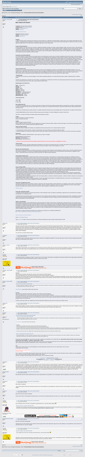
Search (11, 10)
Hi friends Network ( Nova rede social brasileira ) (34, 12)
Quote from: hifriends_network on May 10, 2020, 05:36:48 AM (25, 315)
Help (8, 10)
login (12, 6)
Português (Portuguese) (15, 12)
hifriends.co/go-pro (19, 188)
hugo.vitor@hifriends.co (27, 27)
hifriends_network (6, 19)
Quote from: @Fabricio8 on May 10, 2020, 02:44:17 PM (24, 333)
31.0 (15, 8)
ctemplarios (5, 381)
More (20, 10)
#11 (81, 372)
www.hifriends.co (19, 289)
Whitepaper (25, 217)
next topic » (80, 14)
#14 (81, 401)
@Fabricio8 (5, 223)
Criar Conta (18, 31)
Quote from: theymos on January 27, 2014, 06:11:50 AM (25, 405)
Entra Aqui (24, 31)
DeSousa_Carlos (6, 245)
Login (14, 10)
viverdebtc (5, 235)
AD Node (4, 312)
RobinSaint (5, 361)
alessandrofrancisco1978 (8, 418)
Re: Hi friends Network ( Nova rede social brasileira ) (28, 223)
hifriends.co (21, 29)
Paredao (4, 254)
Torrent (17, 8)
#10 (81, 362)
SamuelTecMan (6, 371)
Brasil (22, 12)
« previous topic (75, 14)
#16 (81, 428)
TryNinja (4, 400)
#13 (81, 391)
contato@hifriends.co (23, 28)
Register (17, 10)
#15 (81, 419)
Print (81, 15)
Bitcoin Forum (4, 12)
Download (20, 217)
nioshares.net (22, 36)
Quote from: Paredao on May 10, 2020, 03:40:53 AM (25, 316)
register (15, 6)
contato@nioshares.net (23, 35)
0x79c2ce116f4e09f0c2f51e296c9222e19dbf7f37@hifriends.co (29, 211)
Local (9, 12)
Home (5, 10)
